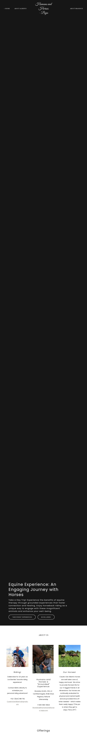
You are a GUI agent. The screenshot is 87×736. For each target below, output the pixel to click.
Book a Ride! (46, 617)
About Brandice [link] (76, 8)
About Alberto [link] (20, 8)
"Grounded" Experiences (22, 617)
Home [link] (7, 8)
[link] (43, 13)
